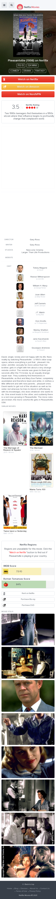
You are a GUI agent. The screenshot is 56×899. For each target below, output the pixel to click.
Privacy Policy (35, 891)
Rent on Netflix (28, 593)
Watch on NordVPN (29, 94)
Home (9, 888)
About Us (34, 888)
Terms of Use (21, 891)
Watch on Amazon (28, 87)
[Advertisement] (28, 214)
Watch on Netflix (28, 79)
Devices (24, 888)
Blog (16, 888)
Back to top (29, 884)
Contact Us (45, 888)
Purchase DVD (28, 605)
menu (4, 5)
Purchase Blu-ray (28, 599)
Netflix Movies (25, 895)
